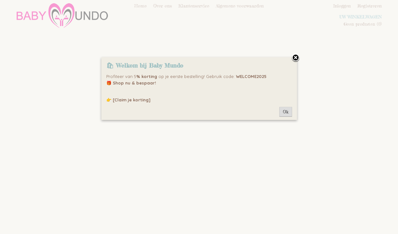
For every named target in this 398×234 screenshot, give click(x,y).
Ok (285, 111)
